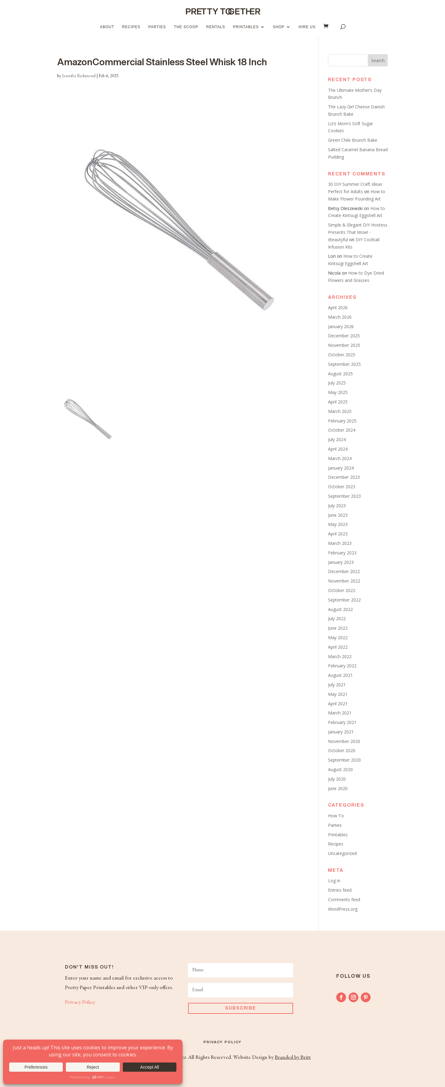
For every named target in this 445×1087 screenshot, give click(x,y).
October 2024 (341, 430)
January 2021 (341, 732)
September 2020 (344, 760)
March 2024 (340, 458)
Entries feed (340, 890)
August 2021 (340, 675)
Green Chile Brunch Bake (352, 140)
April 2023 (338, 534)
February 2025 (342, 421)
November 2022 (344, 581)
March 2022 (340, 656)
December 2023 (344, 477)
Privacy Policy (80, 1002)
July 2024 (337, 439)
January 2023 (341, 562)
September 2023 (344, 496)
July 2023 (337, 505)
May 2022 (338, 637)
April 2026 (338, 307)
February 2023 (342, 553)
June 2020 (338, 788)
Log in (334, 880)
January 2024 (341, 468)
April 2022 (338, 647)
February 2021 (342, 722)
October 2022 (341, 590)
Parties (157, 27)
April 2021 (338, 704)
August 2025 (340, 374)
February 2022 (342, 666)
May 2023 (338, 524)
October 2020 (341, 750)
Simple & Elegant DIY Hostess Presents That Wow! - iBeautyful (357, 232)
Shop (279, 27)
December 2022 (344, 571)
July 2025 (337, 383)
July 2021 (337, 685)
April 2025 (338, 402)
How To (336, 816)
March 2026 (340, 317)
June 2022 (338, 628)
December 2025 (344, 336)
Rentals (215, 27)
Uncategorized (342, 853)
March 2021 (340, 713)
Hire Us (307, 27)
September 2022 (344, 600)
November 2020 (344, 741)
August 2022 (340, 609)
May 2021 (338, 694)
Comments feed (344, 899)
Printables (246, 27)
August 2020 (340, 769)
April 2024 (338, 449)
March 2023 (340, 543)
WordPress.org (342, 909)
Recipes (131, 27)
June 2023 (338, 515)
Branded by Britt (293, 1057)
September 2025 (344, 364)
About (107, 27)
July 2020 (337, 779)
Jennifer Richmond (79, 76)
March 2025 (340, 411)
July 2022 (337, 618)
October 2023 (341, 486)
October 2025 (341, 355)
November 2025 (344, 345)
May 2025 (338, 392)
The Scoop (186, 27)
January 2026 (341, 326)
